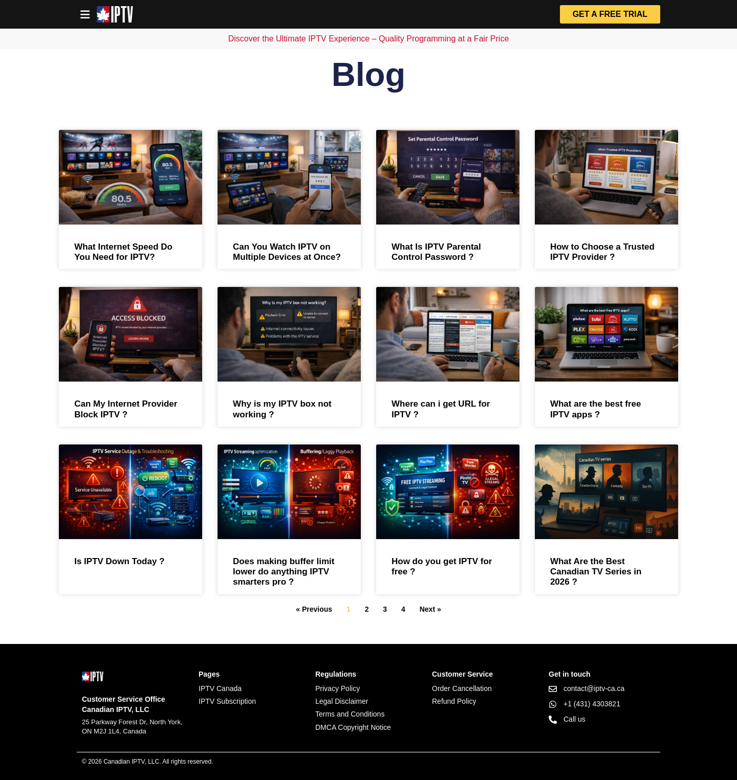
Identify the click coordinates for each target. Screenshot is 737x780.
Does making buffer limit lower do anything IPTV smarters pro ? (283, 571)
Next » (430, 609)
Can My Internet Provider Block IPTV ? (125, 409)
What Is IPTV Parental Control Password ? (436, 252)
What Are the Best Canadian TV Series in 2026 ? (596, 571)
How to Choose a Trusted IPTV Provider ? (602, 252)
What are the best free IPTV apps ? (595, 409)
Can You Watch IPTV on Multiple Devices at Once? (287, 252)
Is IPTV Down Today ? (119, 561)
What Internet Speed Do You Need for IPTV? (123, 252)
